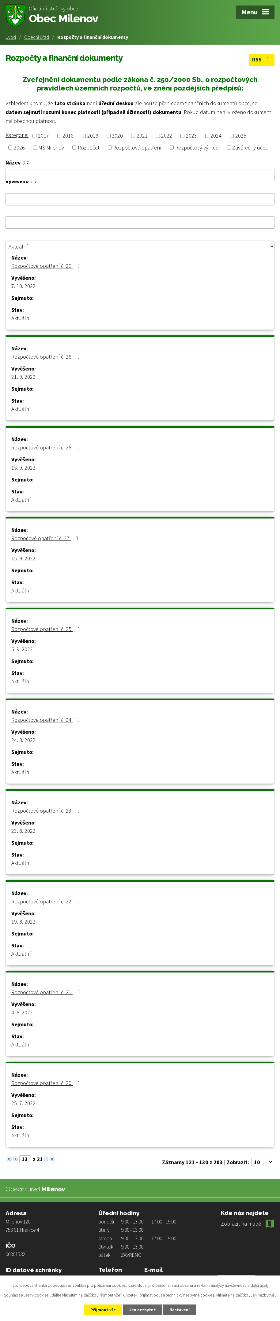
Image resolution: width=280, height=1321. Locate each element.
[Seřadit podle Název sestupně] (28, 163)
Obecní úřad (36, 37)
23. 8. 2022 (23, 830)
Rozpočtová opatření (137, 147)
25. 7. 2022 (23, 1103)
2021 (142, 135)
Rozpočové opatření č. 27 (46, 538)
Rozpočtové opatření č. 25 (46, 629)
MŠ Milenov (51, 147)
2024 (215, 135)
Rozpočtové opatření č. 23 (46, 810)
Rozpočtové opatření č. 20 (46, 1083)
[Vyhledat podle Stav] (140, 246)
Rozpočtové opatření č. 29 (46, 265)
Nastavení (180, 1309)
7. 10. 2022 (23, 286)
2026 (19, 147)
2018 (68, 135)
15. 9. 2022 (23, 467)
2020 (117, 135)
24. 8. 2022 (23, 740)
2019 (92, 135)
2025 (240, 135)
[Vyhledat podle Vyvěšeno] (140, 199)
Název (15, 162)
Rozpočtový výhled (197, 147)
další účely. (260, 1285)
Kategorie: (17, 134)
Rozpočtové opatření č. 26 (46, 447)
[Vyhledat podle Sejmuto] (140, 222)
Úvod (11, 37)
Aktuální (21, 318)
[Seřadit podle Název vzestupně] (28, 161)
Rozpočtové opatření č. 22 (46, 901)
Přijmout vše (102, 1309)
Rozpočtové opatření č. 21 (46, 992)
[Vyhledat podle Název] (140, 175)
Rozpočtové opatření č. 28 (46, 356)
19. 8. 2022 (23, 921)
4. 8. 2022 (22, 1012)
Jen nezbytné (142, 1309)
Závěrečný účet (249, 147)
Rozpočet (89, 147)
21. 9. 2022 (23, 376)
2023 (191, 135)
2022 (166, 135)
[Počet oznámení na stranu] (262, 1162)
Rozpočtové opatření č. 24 (46, 719)
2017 (43, 135)
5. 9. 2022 (22, 649)
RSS (261, 59)
